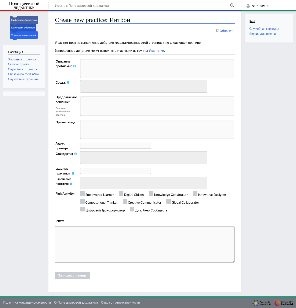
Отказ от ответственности (120, 302)
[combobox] (143, 86)
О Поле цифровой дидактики (76, 302)
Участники (156, 50)
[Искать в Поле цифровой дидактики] (144, 5)
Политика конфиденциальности (27, 302)
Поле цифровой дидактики (24, 6)
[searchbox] (84, 86)
